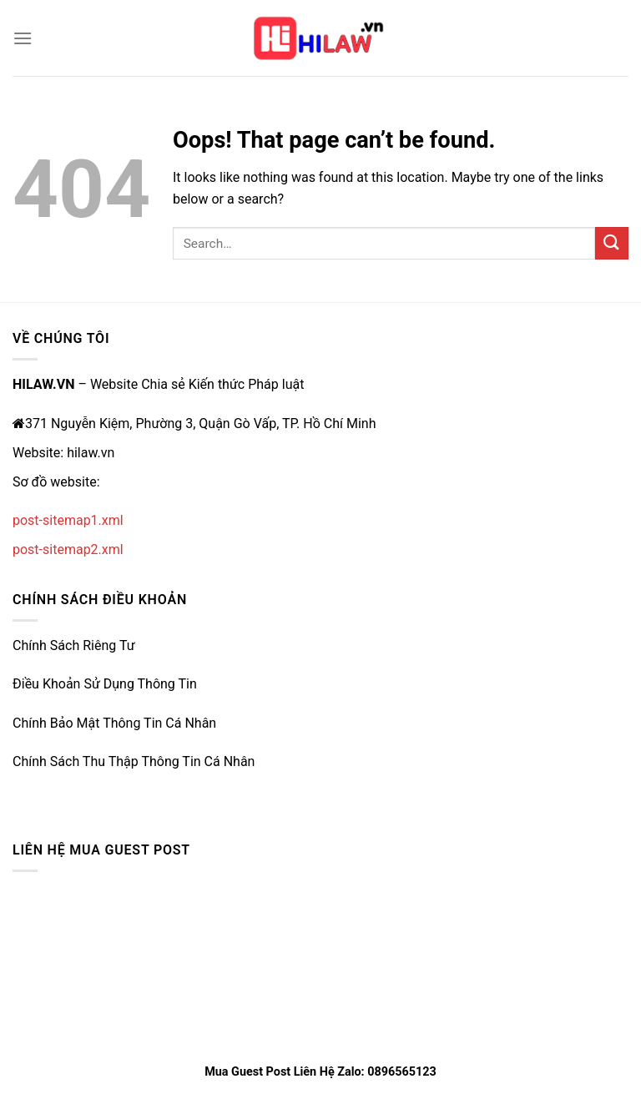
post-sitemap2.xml (68, 549)
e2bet (29, 791)
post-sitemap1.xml (68, 520)
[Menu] (23, 38)
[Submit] (611, 243)
